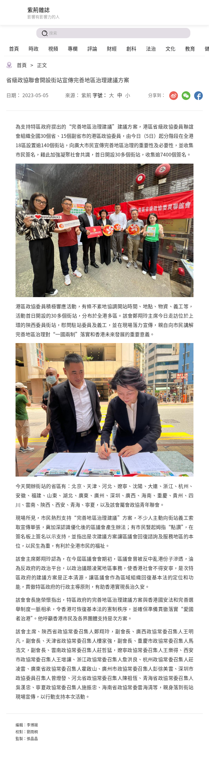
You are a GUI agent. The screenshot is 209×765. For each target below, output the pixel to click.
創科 (131, 48)
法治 (151, 48)
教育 (190, 48)
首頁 (14, 48)
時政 (34, 48)
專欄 (73, 48)
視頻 (53, 48)
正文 (42, 65)
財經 (112, 48)
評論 (92, 48)
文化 (170, 48)
